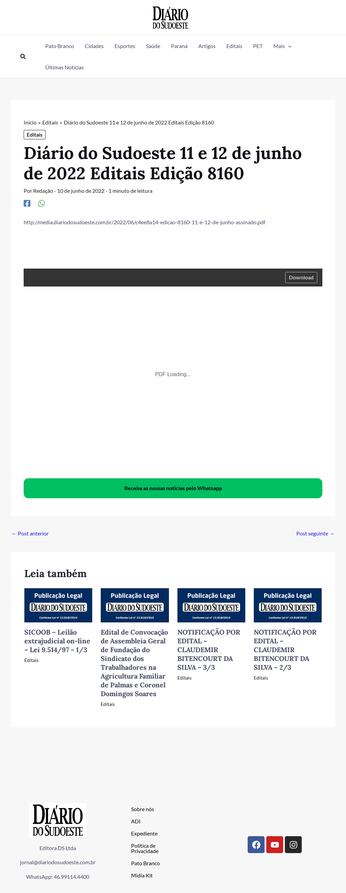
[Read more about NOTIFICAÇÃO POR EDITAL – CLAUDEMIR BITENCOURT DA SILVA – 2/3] (288, 604)
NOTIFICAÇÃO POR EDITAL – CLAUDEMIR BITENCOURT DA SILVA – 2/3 (285, 649)
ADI (136, 821)
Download (301, 277)
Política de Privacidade (144, 848)
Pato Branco (145, 863)
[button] (23, 56)
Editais (35, 134)
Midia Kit (142, 875)
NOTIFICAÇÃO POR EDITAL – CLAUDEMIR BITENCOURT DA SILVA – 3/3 (208, 649)
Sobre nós (142, 808)
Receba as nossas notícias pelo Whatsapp (173, 487)
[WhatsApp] (41, 202)
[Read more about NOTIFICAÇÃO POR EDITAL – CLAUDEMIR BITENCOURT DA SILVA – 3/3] (211, 604)
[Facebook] (27, 202)
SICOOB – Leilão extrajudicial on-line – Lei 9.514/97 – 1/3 (57, 640)
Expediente (144, 833)
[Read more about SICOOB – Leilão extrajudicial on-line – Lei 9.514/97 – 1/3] (58, 604)
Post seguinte (315, 533)
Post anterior (30, 533)
